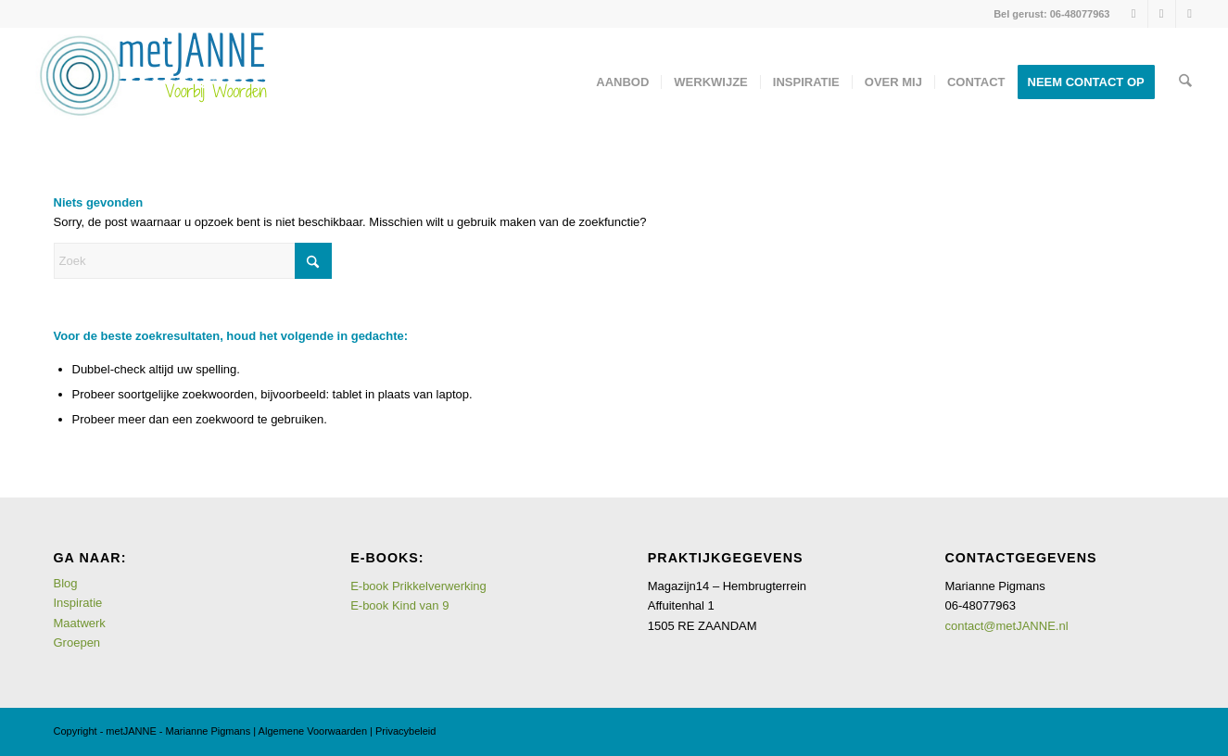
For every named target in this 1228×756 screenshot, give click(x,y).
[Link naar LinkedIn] (1161, 14)
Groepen (77, 642)
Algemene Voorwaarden (313, 731)
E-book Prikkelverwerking (418, 586)
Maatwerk (80, 623)
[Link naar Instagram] (1133, 14)
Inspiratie (78, 603)
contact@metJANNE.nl (1006, 626)
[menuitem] (623, 82)
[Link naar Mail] (1190, 14)
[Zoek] (1185, 82)
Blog (66, 583)
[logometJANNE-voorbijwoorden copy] (152, 82)
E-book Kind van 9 (399, 605)
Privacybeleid (405, 731)
